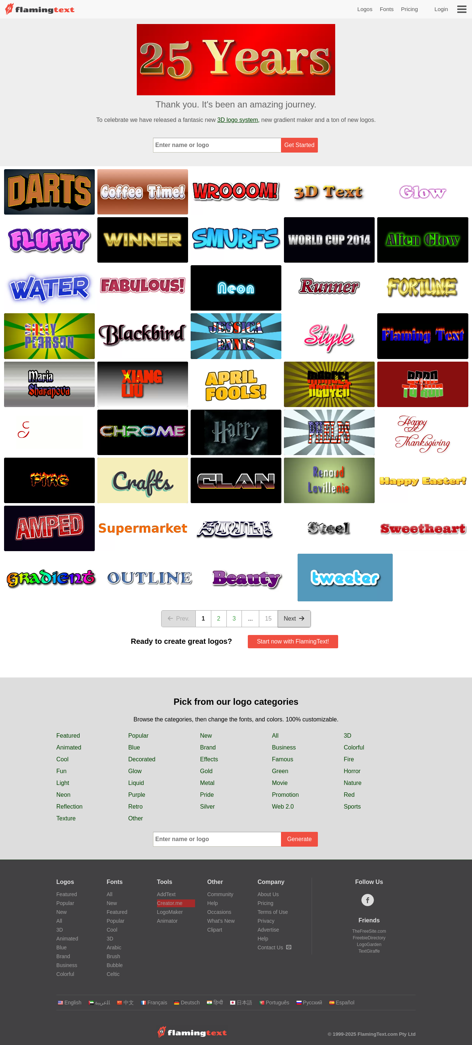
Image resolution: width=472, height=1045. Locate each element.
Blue (134, 747)
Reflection (69, 806)
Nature (352, 783)
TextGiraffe (369, 951)
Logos (364, 9)
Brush (113, 956)
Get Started (299, 145)
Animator (167, 921)
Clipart (214, 930)
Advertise (268, 930)
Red (349, 795)
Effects (209, 759)
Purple (136, 795)
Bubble (115, 965)
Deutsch (186, 1002)
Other (135, 818)
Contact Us (274, 947)
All (275, 735)
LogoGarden (369, 944)
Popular (138, 735)
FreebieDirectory (369, 937)
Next (294, 618)
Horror (352, 771)
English (69, 1002)
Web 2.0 (283, 806)
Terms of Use (272, 912)
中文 (125, 1002)
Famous (282, 759)
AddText (166, 894)
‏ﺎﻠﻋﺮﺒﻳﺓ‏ (99, 1002)
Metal (207, 783)
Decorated (142, 759)
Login (441, 9)
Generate (299, 839)
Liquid (136, 783)
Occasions (219, 912)
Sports (352, 806)
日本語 (241, 1002)
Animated (68, 747)
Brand (208, 747)
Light (62, 783)
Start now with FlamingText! (293, 641)
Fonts (387, 9)
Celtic (113, 974)
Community (220, 894)
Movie (280, 783)
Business (284, 747)
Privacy (265, 921)
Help (212, 903)
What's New (221, 921)
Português (274, 1002)
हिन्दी (214, 1002)
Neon (63, 795)
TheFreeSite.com (369, 931)
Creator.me (170, 903)
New (206, 735)
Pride (207, 795)
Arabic (114, 947)
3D (347, 735)
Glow (135, 771)
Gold (206, 771)
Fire (349, 759)
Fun (61, 771)
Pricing (409, 9)
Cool (62, 759)
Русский (309, 1002)
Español (342, 1002)
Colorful (354, 747)
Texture (66, 818)
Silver (207, 806)
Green (280, 771)
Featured (68, 735)
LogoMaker (170, 912)
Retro (135, 806)
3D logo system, (238, 120)
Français (153, 1002)
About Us (268, 894)
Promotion (285, 795)
